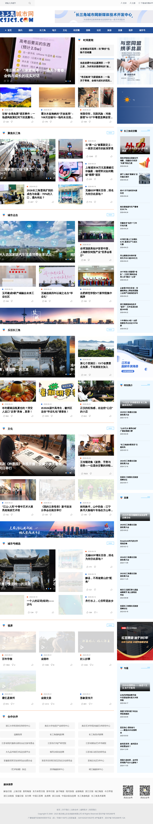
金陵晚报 (79, 791)
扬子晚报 (60, 791)
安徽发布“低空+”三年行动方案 (128, 224)
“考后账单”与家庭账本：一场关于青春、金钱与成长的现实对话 (95, 78)
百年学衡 (7, 659)
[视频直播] (148, 497)
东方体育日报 (39, 791)
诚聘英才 (83, 809)
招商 (88, 30)
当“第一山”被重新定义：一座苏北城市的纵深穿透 (99, 146)
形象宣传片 (86, 698)
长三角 (43, 30)
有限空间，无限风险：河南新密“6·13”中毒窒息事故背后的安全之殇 (96, 115)
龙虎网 (47, 795)
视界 (131, 30)
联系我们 (92, 809)
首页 (10, 30)
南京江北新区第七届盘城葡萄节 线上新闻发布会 (129, 592)
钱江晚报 (99, 791)
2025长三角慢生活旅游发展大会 (128, 413)
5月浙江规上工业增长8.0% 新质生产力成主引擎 (128, 242)
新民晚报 (27, 791)
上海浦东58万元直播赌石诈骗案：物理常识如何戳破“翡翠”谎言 (99, 171)
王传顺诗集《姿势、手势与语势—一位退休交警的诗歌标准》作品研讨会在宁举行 (95, 463)
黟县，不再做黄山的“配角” (98, 579)
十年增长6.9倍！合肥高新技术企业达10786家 (129, 323)
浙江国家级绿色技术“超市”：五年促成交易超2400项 (129, 307)
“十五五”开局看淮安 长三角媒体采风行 (134, 403)
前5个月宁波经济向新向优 (128, 191)
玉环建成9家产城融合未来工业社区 (18, 294)
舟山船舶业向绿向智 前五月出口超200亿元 (128, 256)
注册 (133, 3)
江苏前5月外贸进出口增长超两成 (135, 149)
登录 (124, 3)
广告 (111, 322)
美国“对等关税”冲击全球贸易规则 (129, 712)
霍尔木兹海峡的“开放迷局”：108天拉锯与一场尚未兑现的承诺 (57, 115)
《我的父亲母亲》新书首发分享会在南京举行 (56, 508)
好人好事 (85, 659)
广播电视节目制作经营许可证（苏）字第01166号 (47, 818)
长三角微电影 (84, 795)
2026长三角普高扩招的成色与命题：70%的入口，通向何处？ (40, 194)
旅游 (109, 30)
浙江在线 (56, 795)
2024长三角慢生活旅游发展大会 (128, 462)
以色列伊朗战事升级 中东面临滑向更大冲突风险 (129, 697)
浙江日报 (89, 791)
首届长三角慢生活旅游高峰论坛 (129, 478)
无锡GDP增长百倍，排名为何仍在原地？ (99, 192)
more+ (110, 215)
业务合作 (74, 809)
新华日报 (50, 791)
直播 (120, 30)
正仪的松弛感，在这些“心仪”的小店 (96, 409)
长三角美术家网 (98, 795)
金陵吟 (45, 659)
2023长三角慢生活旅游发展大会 (128, 574)
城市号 (142, 30)
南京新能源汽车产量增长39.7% (129, 207)
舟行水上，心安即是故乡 (99, 601)
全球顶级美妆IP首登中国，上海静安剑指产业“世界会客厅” (96, 252)
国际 (31, 30)
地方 (54, 30)
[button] (66, 81)
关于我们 (65, 809)
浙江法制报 (9, 795)
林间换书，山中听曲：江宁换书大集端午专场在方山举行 (95, 508)
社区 (99, 30)
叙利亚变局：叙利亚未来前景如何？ (129, 744)
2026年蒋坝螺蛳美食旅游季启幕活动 (134, 516)
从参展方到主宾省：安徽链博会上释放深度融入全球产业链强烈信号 (129, 290)
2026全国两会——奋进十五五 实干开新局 (134, 686)
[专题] (148, 667)
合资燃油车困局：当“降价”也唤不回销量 (95, 50)
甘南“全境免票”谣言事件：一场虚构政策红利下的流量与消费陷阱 (18, 115)
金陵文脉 (46, 698)
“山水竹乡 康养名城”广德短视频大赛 (128, 429)
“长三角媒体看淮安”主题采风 (129, 445)
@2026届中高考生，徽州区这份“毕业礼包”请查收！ (56, 409)
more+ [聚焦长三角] (110, 133)
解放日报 (8, 791)
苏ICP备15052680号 (107, 813)
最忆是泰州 (8, 698)
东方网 (28, 795)
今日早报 (109, 791)
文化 (65, 30)
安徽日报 (19, 795)
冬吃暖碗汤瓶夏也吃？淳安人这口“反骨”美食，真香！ (17, 409)
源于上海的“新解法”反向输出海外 (129, 175)
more (148, 130)
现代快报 (70, 791)
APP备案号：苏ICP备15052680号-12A (110, 818)
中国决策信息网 (69, 795)
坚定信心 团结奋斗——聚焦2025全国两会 (128, 730)
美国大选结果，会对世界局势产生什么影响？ (129, 761)
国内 (20, 30)
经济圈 (76, 30)
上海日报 (17, 791)
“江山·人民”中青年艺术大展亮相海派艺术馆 (17, 508)
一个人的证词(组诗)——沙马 (40, 602)
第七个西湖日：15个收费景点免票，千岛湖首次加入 (95, 365)
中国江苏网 (38, 795)
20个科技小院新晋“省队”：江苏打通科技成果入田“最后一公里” (128, 274)
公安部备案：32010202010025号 (81, 818)
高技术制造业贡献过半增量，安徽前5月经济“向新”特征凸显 (129, 160)
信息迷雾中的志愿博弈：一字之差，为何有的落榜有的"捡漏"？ (95, 64)
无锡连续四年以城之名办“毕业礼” (57, 294)
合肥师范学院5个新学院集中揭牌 (96, 294)
